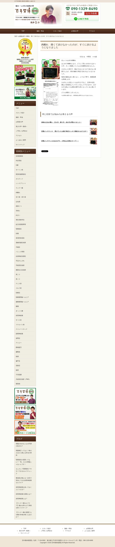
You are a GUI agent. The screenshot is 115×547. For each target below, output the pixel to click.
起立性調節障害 (21, 224)
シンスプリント (21, 183)
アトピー (19, 343)
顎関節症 (19, 229)
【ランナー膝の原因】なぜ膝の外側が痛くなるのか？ (24, 515)
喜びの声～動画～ (21, 126)
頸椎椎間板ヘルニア (22, 297)
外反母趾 (19, 160)
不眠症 (18, 247)
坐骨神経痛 (19, 315)
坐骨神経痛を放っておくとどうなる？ (24, 488)
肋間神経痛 (19, 333)
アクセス (92, 31)
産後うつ (19, 206)
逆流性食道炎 (20, 238)
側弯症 (18, 338)
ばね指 (18, 201)
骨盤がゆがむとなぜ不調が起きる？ (24, 445)
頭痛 (17, 233)
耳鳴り (18, 210)
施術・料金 (40, 31)
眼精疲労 (19, 347)
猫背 (17, 370)
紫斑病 (18, 384)
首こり (18, 279)
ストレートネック (21, 329)
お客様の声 (74, 31)
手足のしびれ (20, 261)
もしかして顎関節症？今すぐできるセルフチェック (24, 471)
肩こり (18, 274)
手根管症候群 (20, 265)
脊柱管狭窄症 (20, 220)
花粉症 (18, 365)
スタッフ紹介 (57, 31)
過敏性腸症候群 (21, 242)
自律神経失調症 (21, 256)
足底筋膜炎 (19, 156)
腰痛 (17, 306)
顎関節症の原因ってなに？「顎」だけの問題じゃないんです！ (24, 462)
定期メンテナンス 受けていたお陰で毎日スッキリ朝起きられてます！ (64, 131)
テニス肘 (19, 283)
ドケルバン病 (20, 324)
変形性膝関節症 (21, 174)
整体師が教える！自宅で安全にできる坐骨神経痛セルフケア (24, 480)
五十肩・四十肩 (21, 197)
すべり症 (19, 320)
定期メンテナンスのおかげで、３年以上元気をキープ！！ (60, 141)
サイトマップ (20, 144)
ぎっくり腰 (19, 311)
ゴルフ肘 (19, 288)
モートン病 (19, 170)
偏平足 (18, 361)
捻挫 (17, 356)
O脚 (17, 165)
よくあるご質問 (21, 140)
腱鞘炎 (18, 352)
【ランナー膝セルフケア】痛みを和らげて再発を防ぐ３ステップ (24, 505)
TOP (23, 31)
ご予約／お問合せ (21, 131)
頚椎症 (18, 292)
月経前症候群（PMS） (23, 379)
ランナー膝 (19, 188)
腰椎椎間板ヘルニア (22, 302)
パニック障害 (20, 251)
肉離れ (18, 192)
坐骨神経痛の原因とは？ (24, 494)
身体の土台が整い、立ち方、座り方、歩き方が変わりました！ (61, 122)
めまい (18, 215)
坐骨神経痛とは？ (21, 498)
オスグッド (19, 179)
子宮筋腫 (19, 374)
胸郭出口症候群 (21, 270)
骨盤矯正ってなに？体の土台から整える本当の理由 (24, 453)
